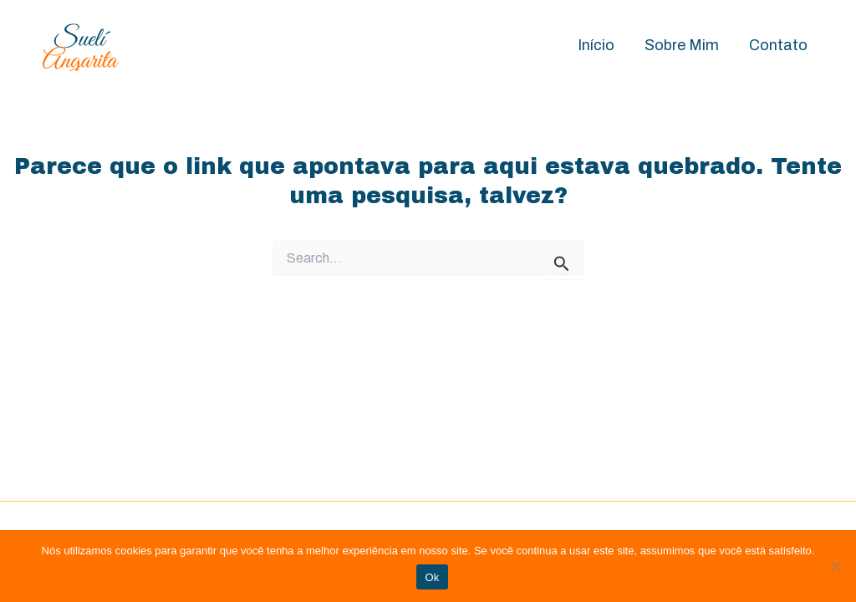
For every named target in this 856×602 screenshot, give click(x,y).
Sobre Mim (682, 45)
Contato (778, 45)
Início (596, 45)
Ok (432, 577)
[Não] (835, 566)
